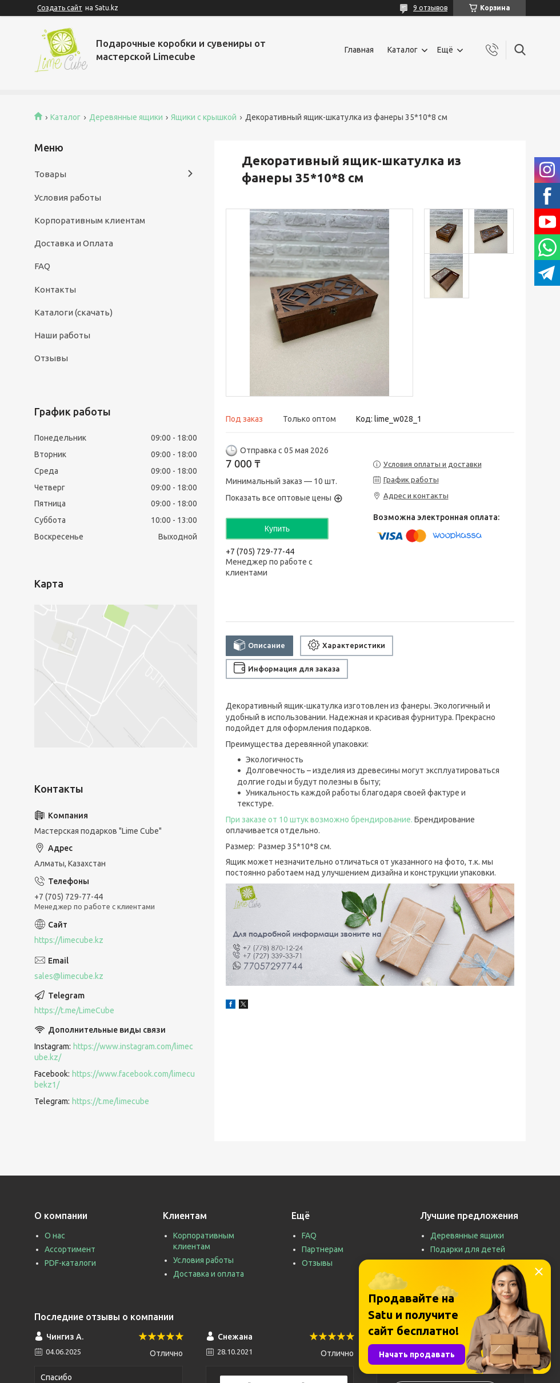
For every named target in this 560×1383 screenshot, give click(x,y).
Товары (50, 174)
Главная (359, 49)
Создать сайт (59, 7)
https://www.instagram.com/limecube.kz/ (113, 1052)
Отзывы (51, 358)
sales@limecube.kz (68, 976)
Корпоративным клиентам (89, 220)
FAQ (42, 266)
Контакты (55, 289)
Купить (277, 528)
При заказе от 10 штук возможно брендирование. (319, 819)
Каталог (402, 49)
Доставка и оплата (208, 1273)
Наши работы (62, 335)
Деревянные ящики (126, 117)
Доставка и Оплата (73, 243)
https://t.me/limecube (110, 1101)
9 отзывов (430, 7)
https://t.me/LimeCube (74, 1010)
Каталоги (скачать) (73, 312)
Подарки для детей (467, 1249)
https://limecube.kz (68, 940)
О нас (55, 1235)
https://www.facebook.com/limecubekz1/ (114, 1079)
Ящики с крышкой (204, 117)
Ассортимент (70, 1249)
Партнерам (322, 1249)
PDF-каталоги (70, 1263)
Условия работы (67, 197)
